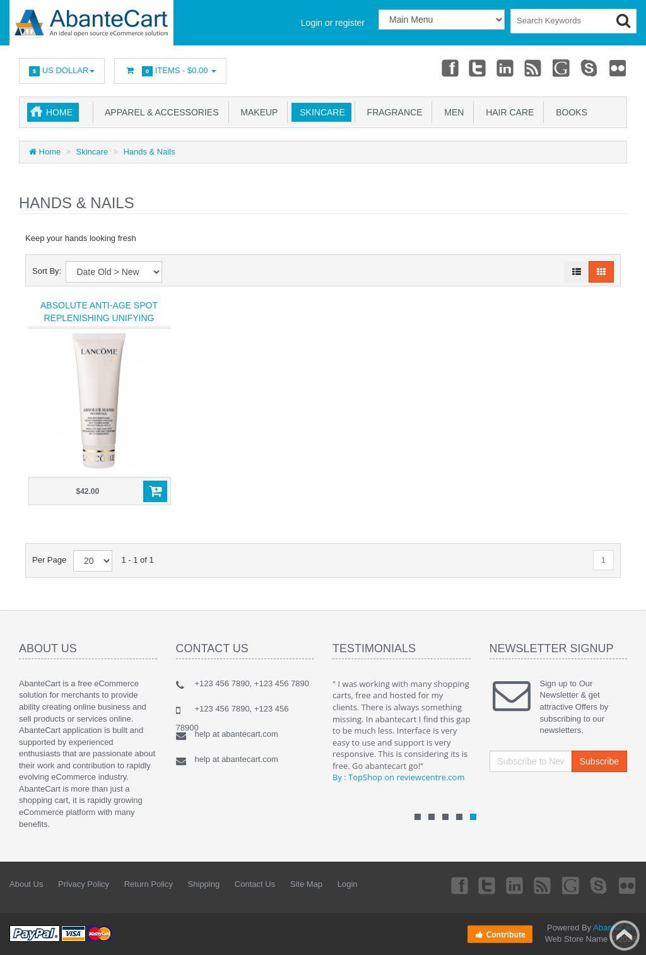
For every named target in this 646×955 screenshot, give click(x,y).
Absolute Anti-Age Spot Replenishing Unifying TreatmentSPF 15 (99, 318)
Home (59, 112)
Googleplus (562, 67)
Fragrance (392, 112)
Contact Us (255, 884)
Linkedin (505, 67)
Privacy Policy (83, 884)
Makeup (257, 112)
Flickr (618, 67)
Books (569, 112)
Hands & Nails (149, 151)
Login (348, 884)
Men (451, 112)
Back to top (624, 935)
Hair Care (507, 112)
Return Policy (148, 884)
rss (533, 67)
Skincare (319, 112)
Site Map (306, 884)
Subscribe (599, 761)
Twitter (477, 67)
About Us (26, 884)
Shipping (204, 884)
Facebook (449, 67)
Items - (170, 71)
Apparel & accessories (159, 112)
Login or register (333, 23)
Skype (589, 67)
